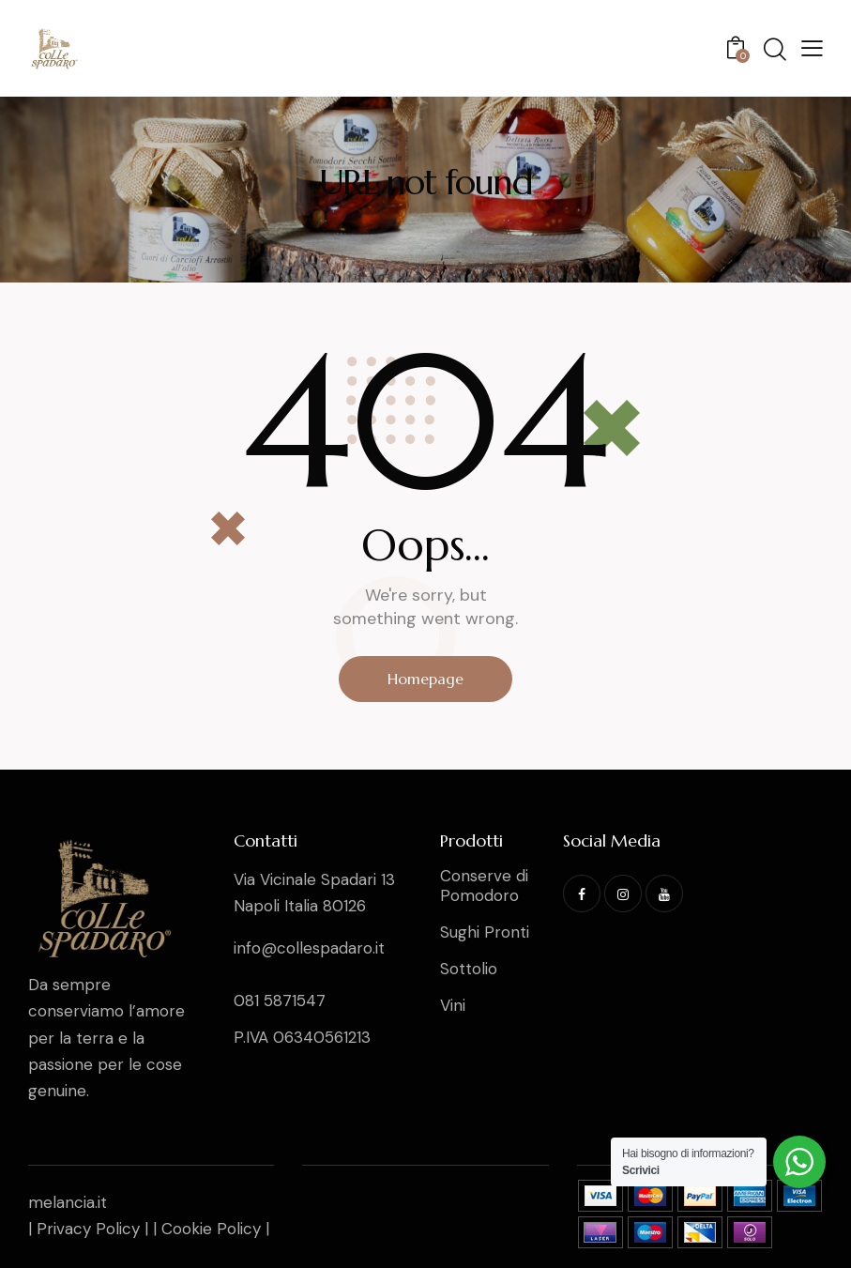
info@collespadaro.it (309, 948)
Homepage (425, 678)
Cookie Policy (211, 1228)
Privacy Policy (88, 1228)
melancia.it (67, 1202)
